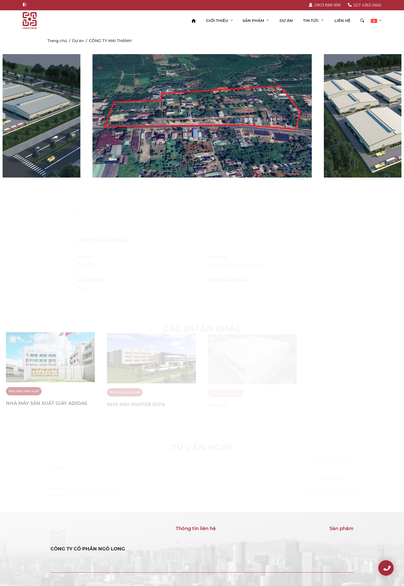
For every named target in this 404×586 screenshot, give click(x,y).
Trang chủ (57, 41)
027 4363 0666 (364, 5)
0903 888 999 (325, 5)
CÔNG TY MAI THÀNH (110, 41)
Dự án (78, 41)
